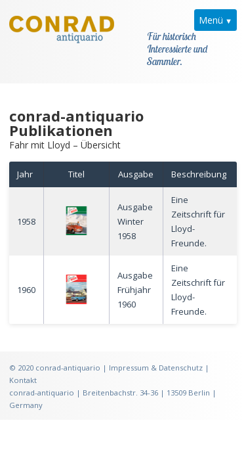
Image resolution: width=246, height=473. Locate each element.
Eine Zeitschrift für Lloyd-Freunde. (198, 205)
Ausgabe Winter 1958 (135, 205)
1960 (26, 274)
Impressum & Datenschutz (156, 352)
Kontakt (23, 365)
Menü (211, 20)
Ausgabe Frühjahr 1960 (135, 274)
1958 (26, 206)
